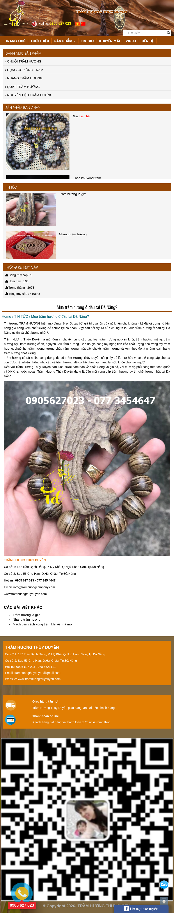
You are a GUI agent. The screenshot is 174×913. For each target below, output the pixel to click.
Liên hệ (148, 40)
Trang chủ (15, 40)
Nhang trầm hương (26, 619)
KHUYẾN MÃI (109, 40)
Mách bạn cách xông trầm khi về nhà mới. (43, 624)
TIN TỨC (87, 40)
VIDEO (131, 40)
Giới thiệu (40, 40)
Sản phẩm (65, 40)
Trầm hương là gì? (26, 615)
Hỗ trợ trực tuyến (141, 908)
